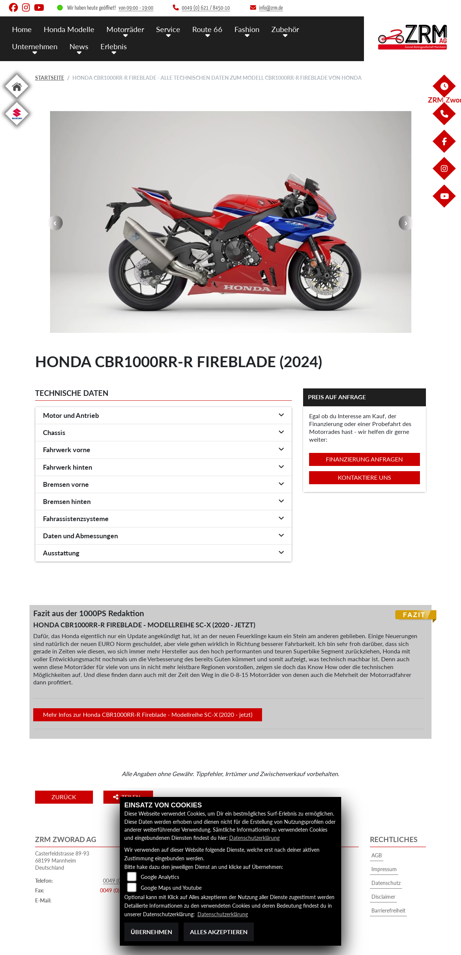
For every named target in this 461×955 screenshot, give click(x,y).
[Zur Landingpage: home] (17, 99)
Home (21, 29)
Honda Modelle (67, 29)
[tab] (163, 415)
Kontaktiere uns (364, 477)
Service (163, 29)
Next (406, 222)
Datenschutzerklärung (254, 838)
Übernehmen (151, 931)
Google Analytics (160, 877)
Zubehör (277, 29)
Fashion (240, 29)
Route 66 (201, 29)
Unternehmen (34, 45)
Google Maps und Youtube (171, 888)
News (77, 45)
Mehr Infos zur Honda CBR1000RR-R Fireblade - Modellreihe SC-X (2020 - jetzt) (147, 714)
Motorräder (122, 29)
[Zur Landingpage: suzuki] (17, 126)
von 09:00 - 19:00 (136, 8)
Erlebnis (110, 45)
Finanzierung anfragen (364, 459)
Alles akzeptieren (218, 931)
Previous (55, 222)
